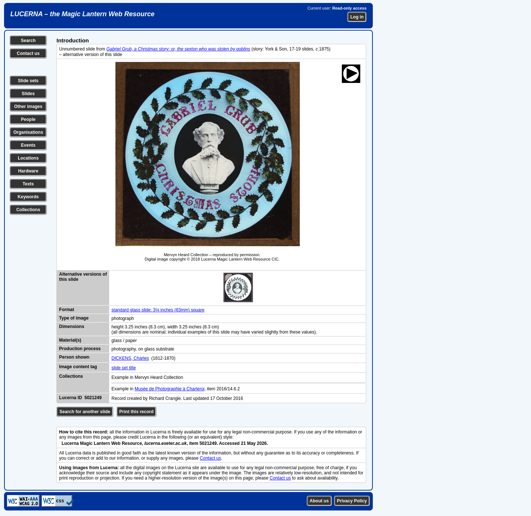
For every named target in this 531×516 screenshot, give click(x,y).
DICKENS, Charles (130, 358)
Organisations (28, 132)
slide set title (123, 367)
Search (28, 40)
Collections (28, 209)
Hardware (28, 171)
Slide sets (28, 80)
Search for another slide (84, 411)
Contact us (28, 53)
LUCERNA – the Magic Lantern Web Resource (82, 14)
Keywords (28, 196)
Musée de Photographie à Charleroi (169, 388)
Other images (28, 106)
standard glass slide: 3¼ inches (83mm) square (157, 310)
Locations (28, 158)
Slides (28, 93)
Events (28, 145)
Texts (28, 183)
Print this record (136, 411)
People (28, 119)
